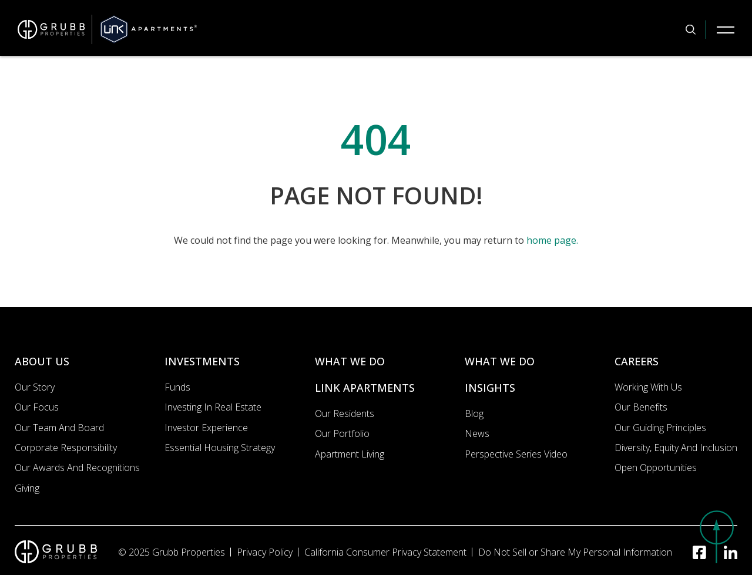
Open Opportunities (656, 467)
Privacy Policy (265, 552)
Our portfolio (342, 433)
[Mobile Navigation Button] (725, 29)
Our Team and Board (59, 427)
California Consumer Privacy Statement (385, 552)
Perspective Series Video (516, 454)
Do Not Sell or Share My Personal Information (575, 552)
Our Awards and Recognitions (77, 467)
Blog (474, 413)
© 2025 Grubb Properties (171, 552)
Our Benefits (641, 407)
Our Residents (344, 413)
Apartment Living (349, 454)
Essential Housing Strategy (219, 447)
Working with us (648, 387)
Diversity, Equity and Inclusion (676, 447)
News (477, 433)
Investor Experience (206, 427)
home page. (552, 240)
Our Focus (37, 407)
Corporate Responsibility (66, 447)
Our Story (35, 387)
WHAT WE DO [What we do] (350, 361)
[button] (716, 536)
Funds (177, 387)
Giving (27, 488)
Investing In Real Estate (212, 407)
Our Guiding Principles (660, 427)
